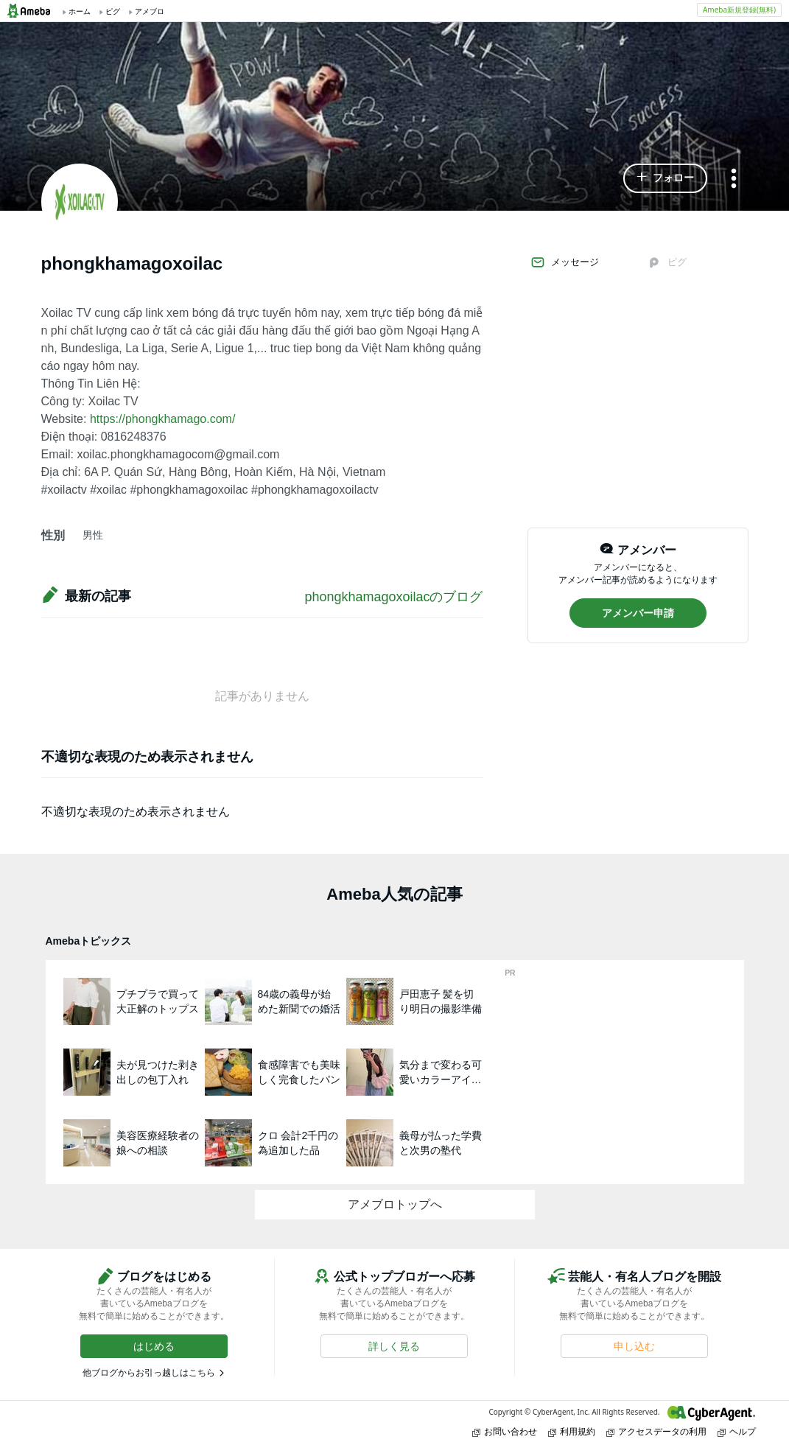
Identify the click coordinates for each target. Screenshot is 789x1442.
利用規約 (571, 1431)
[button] (665, 178)
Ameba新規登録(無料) (739, 9)
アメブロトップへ (395, 1204)
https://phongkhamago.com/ (162, 419)
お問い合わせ (504, 1431)
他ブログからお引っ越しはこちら (149, 1373)
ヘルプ (737, 1431)
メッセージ (564, 262)
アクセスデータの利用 (656, 1431)
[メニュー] (733, 179)
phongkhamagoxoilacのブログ (393, 596)
